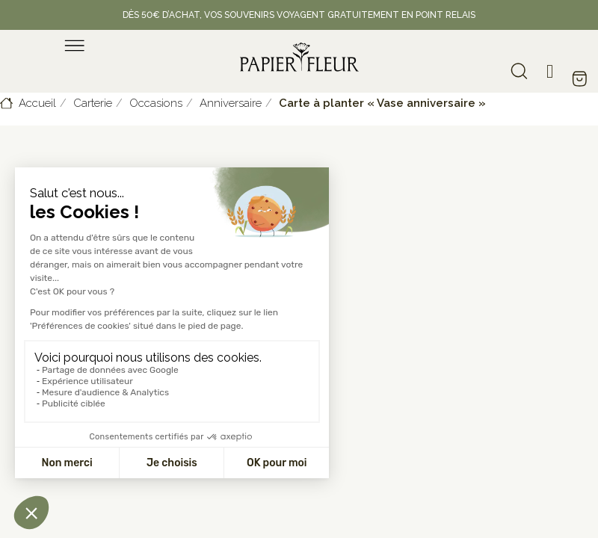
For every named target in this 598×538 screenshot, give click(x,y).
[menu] (75, 45)
